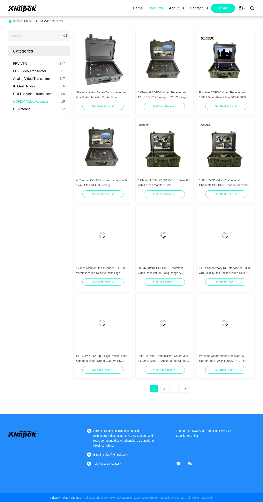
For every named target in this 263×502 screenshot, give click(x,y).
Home (138, 8)
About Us (176, 8)
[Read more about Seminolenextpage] (174, 388)
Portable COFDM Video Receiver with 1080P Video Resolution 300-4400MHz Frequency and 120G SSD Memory (224, 97)
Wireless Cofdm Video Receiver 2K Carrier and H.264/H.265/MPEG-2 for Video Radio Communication (222, 360)
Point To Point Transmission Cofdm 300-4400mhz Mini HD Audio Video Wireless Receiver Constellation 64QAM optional (163, 360)
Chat (223, 8)
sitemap (75, 497)
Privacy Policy (59, 497)
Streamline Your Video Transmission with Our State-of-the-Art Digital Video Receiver (102, 97)
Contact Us (199, 8)
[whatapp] (181, 463)
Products (156, 8)
